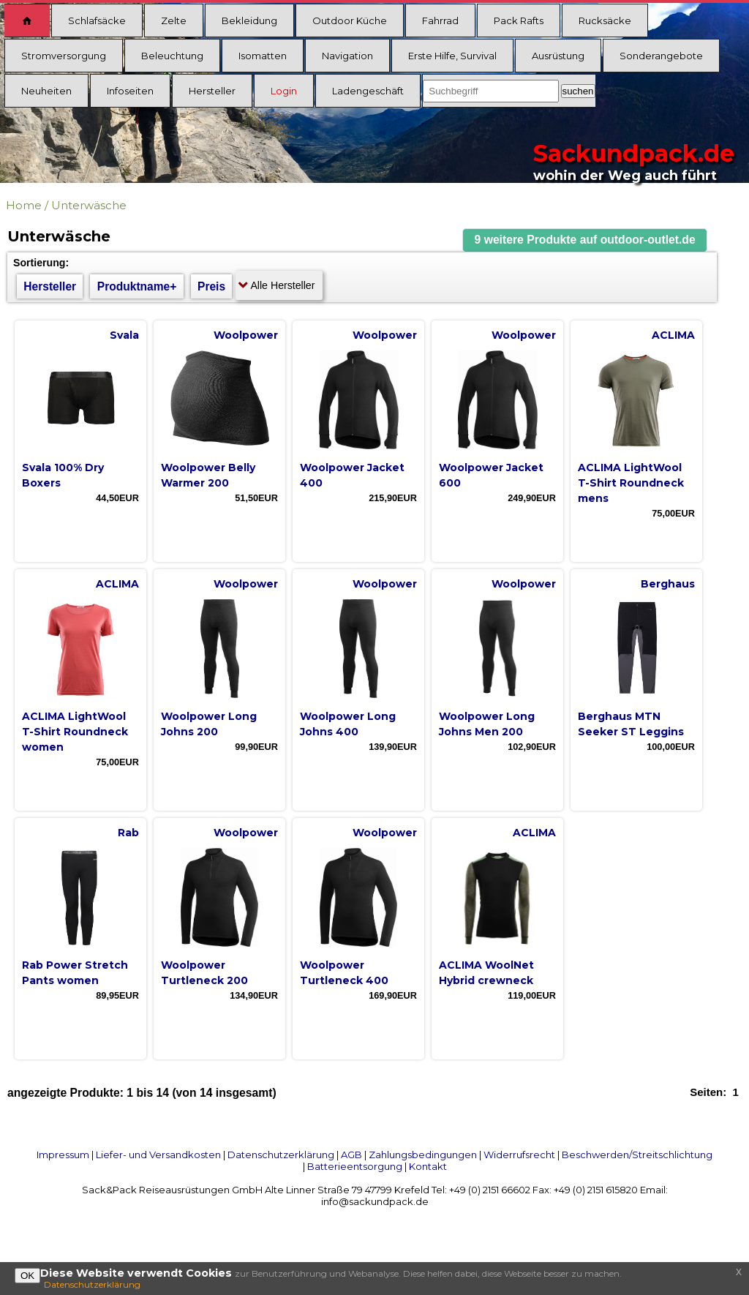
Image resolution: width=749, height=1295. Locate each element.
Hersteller (212, 91)
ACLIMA (673, 335)
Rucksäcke (605, 20)
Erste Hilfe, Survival (452, 55)
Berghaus (668, 583)
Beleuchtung (172, 55)
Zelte (174, 20)
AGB (351, 1154)
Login (284, 91)
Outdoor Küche (349, 20)
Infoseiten (130, 91)
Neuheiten (46, 91)
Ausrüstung (558, 55)
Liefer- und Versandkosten (158, 1154)
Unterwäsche (89, 205)
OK (27, 1275)
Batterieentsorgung (354, 1166)
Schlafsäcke (97, 20)
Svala (124, 335)
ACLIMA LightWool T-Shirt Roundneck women (75, 732)
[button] (585, 240)
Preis (211, 286)
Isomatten (262, 55)
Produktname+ (137, 286)
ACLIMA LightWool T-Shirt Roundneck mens (631, 483)
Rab (128, 832)
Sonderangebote (661, 55)
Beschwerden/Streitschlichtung (637, 1154)
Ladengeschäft (368, 91)
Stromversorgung (63, 55)
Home (24, 205)
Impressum (63, 1154)
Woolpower (246, 335)
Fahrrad (440, 20)
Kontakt (428, 1166)
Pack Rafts (518, 20)
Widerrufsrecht (519, 1154)
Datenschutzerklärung (280, 1154)
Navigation (347, 55)
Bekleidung (249, 20)
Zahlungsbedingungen (423, 1154)
